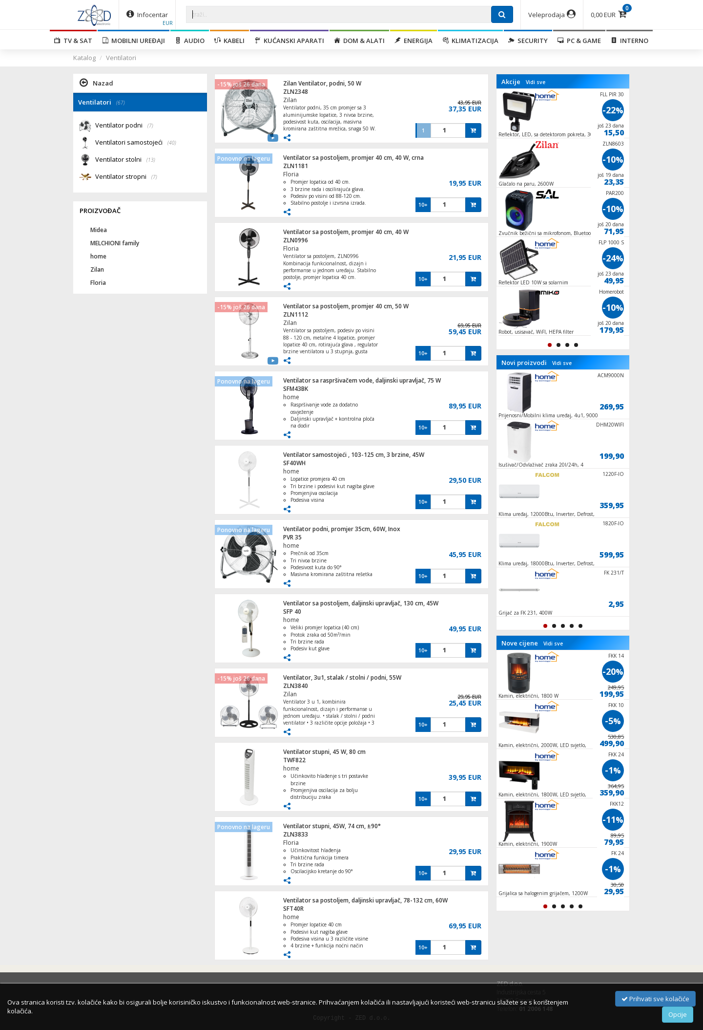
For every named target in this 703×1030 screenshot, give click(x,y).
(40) (171, 142)
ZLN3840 (295, 686)
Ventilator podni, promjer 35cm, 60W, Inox (341, 529)
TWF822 (294, 760)
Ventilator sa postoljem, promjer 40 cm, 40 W (346, 232)
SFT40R (293, 908)
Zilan (290, 100)
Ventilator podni (124, 126)
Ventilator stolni (125, 160)
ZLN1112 (295, 314)
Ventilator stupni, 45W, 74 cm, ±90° (332, 826)
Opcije (677, 1014)
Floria (291, 174)
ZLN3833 (295, 834)
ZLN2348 (295, 91)
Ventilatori (121, 57)
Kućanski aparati (289, 40)
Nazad (96, 82)
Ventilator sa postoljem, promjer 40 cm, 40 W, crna (353, 157)
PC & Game (579, 40)
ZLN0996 (295, 240)
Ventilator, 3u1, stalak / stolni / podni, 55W (342, 677)
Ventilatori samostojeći (135, 143)
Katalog (84, 57)
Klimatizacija (470, 40)
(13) (150, 159)
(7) (150, 125)
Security (528, 40)
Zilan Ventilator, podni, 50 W (322, 83)
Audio (190, 40)
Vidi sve (535, 82)
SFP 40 (292, 611)
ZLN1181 (295, 166)
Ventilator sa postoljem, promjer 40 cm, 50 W (346, 306)
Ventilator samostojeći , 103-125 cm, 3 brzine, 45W (353, 455)
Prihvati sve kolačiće (655, 998)
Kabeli (229, 40)
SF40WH (294, 463)
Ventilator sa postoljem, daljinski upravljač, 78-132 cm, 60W (365, 900)
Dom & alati (359, 40)
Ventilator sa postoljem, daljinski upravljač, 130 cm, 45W (360, 603)
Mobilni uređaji (133, 40)
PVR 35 (292, 537)
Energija (413, 40)
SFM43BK (295, 389)
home (291, 397)
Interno (629, 40)
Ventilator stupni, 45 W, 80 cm (324, 752)
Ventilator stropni (126, 177)
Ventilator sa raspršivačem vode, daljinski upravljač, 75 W (362, 380)
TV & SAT (73, 40)
